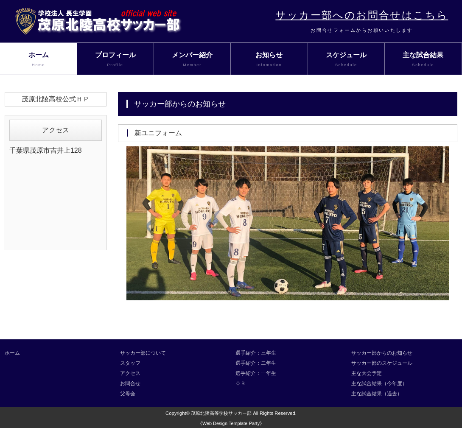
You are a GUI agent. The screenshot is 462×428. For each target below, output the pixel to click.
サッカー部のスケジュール (381, 363)
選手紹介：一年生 (255, 373)
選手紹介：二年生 (255, 363)
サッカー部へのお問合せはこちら (361, 15)
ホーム (38, 59)
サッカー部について (143, 353)
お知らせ (269, 59)
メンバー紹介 (192, 59)
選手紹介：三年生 (255, 353)
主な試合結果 (423, 59)
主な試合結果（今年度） (379, 383)
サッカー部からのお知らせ (381, 353)
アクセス (130, 373)
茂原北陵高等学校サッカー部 (221, 413)
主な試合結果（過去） (376, 394)
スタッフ (130, 363)
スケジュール (346, 59)
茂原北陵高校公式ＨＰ (56, 99)
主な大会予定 (366, 373)
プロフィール (115, 59)
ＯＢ (240, 383)
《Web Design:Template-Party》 (231, 423)
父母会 (127, 394)
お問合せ (130, 383)
